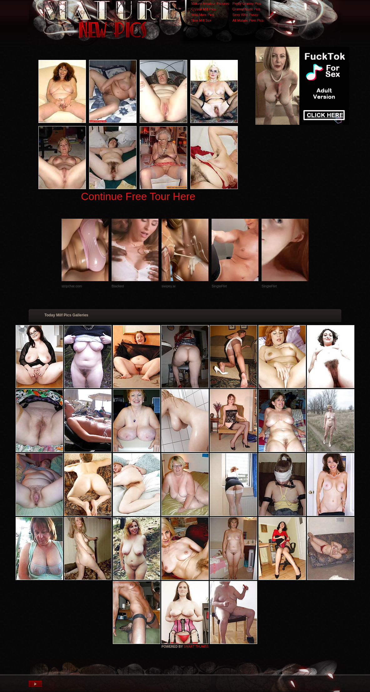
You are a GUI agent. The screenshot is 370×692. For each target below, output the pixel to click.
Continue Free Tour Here (138, 196)
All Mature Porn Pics (248, 20)
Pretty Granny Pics (246, 3)
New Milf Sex (201, 20)
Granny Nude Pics (246, 9)
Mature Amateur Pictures (210, 3)
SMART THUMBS (196, 646)
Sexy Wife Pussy (245, 15)
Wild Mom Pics (202, 15)
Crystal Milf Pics (203, 9)
